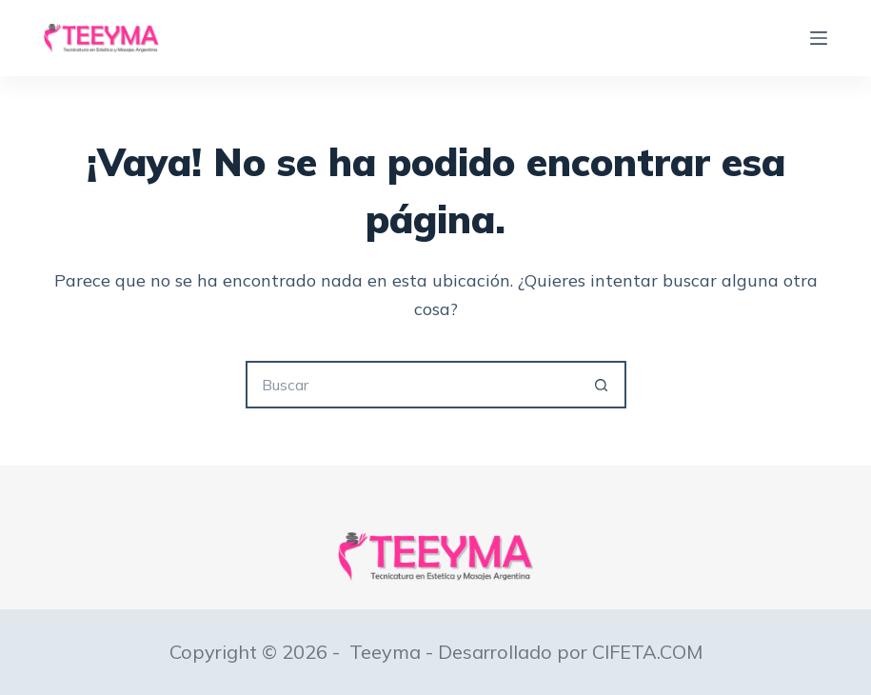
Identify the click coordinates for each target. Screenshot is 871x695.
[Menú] (818, 38)
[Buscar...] (412, 384)
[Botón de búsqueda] (602, 384)
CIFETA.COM (647, 652)
